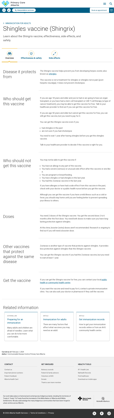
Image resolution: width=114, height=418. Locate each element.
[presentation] (9, 55)
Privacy (51, 413)
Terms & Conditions (38, 413)
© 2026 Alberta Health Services (15, 413)
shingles (52, 74)
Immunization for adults (18, 23)
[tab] (9, 55)
